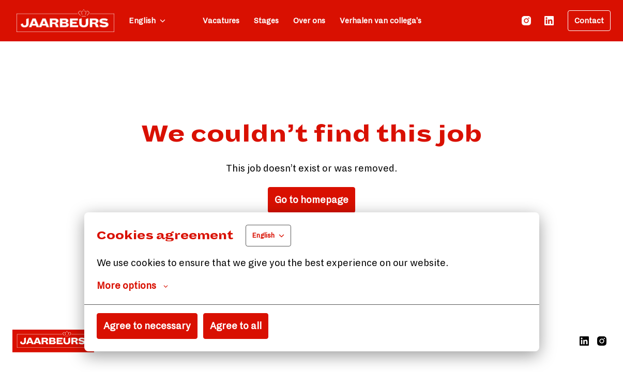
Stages (266, 20)
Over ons (309, 20)
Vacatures (221, 20)
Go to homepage (311, 200)
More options (132, 286)
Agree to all (236, 326)
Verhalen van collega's (380, 20)
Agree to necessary (147, 326)
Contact (589, 20)
